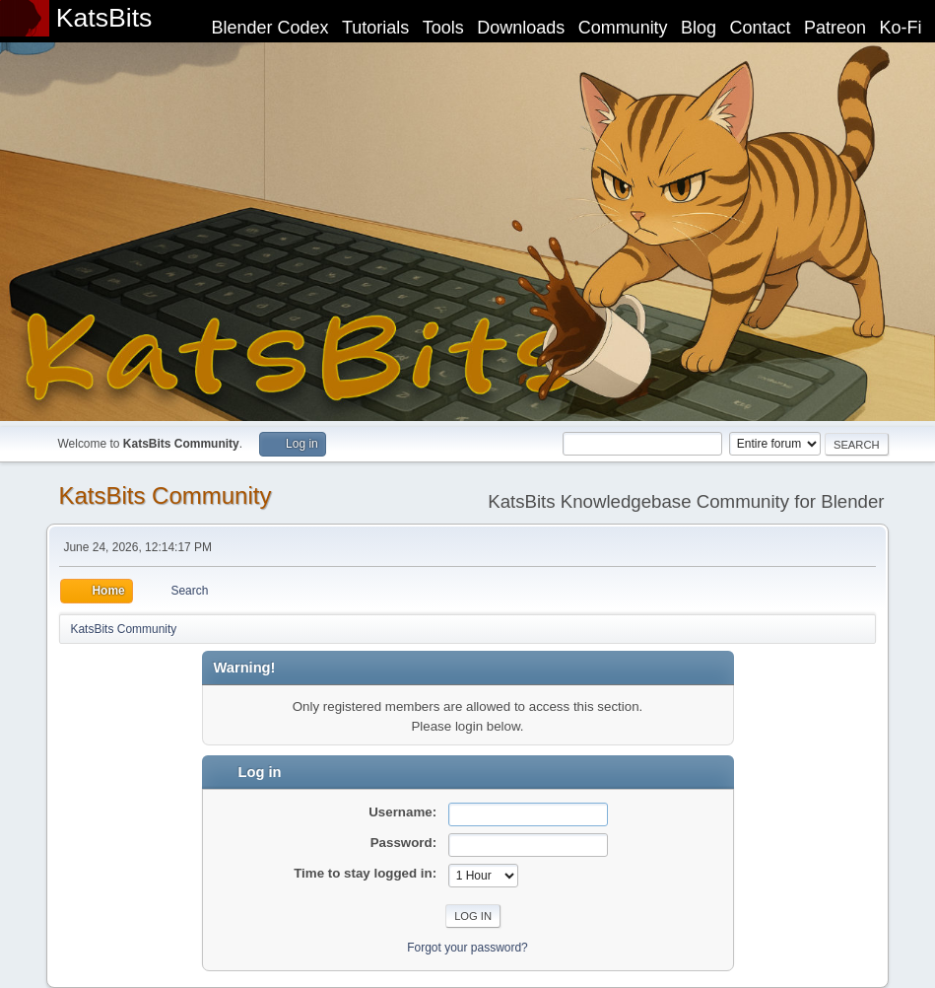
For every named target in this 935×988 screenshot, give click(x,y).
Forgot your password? (467, 947)
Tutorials (375, 27)
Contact (760, 27)
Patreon (835, 27)
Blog (698, 27)
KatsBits (104, 18)
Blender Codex (269, 27)
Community (623, 27)
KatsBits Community (164, 495)
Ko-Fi (901, 27)
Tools (443, 27)
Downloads (521, 27)
